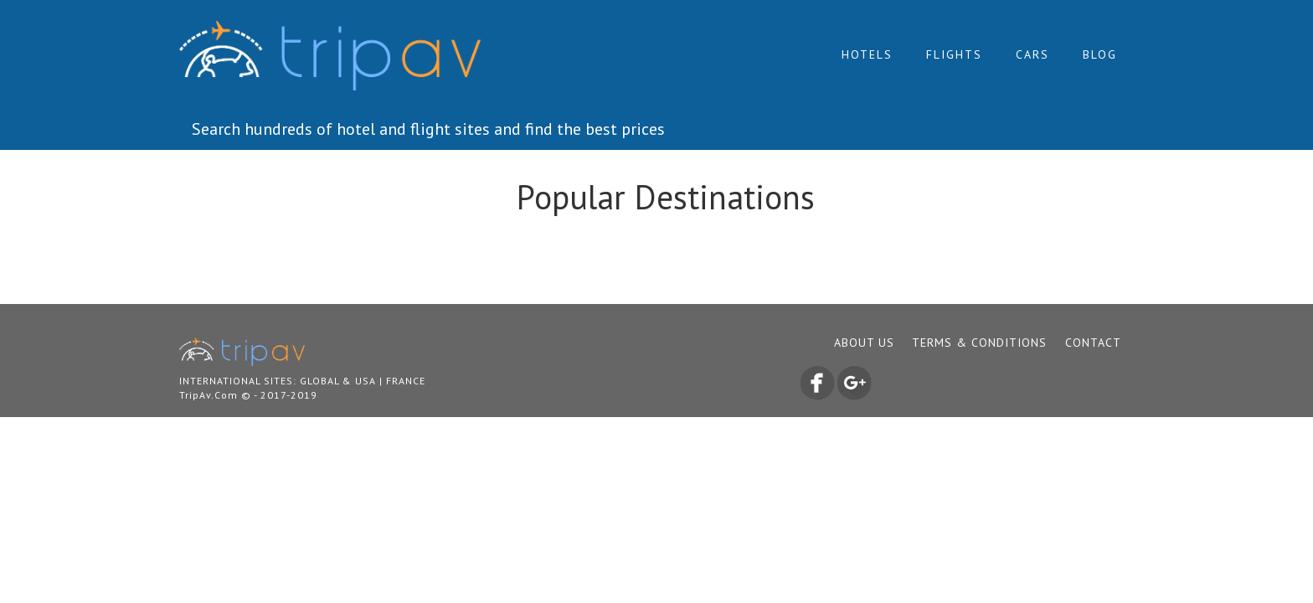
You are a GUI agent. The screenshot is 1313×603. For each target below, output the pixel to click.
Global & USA (338, 380)
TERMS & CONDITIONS (979, 342)
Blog (1100, 54)
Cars (1032, 54)
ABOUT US (864, 342)
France (405, 380)
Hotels (867, 54)
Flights (954, 54)
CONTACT (1093, 342)
